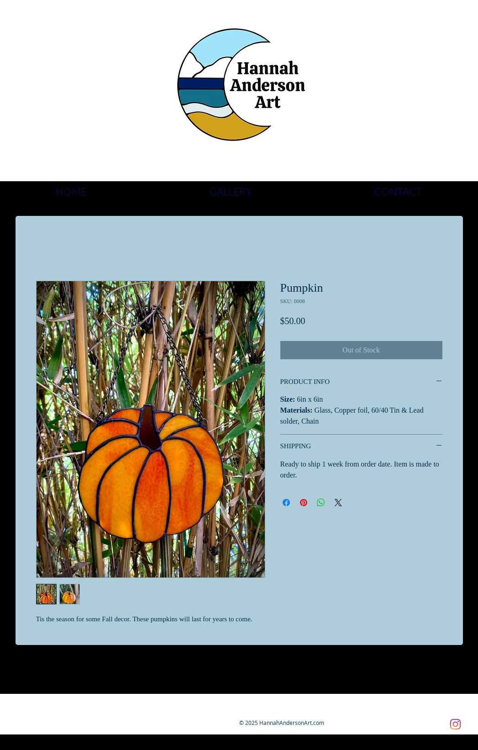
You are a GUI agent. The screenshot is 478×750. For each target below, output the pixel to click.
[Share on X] (338, 502)
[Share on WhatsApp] (320, 502)
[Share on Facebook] (286, 502)
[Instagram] (455, 724)
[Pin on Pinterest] (303, 502)
